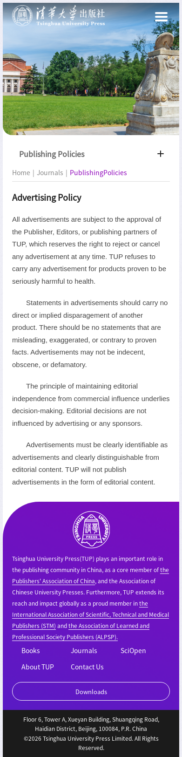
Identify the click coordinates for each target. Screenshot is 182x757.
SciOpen (133, 650)
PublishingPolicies (98, 172)
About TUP (37, 666)
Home (21, 172)
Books (30, 650)
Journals (50, 172)
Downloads (91, 691)
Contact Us (87, 666)
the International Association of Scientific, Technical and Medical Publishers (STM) (90, 614)
